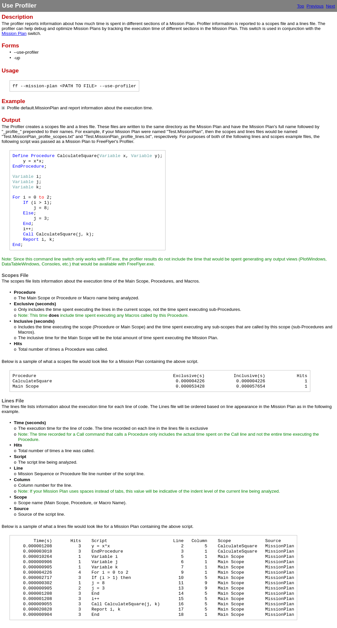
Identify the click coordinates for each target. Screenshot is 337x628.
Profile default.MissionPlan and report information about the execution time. (79, 107)
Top (300, 6)
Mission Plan (14, 33)
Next (330, 6)
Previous (315, 6)
